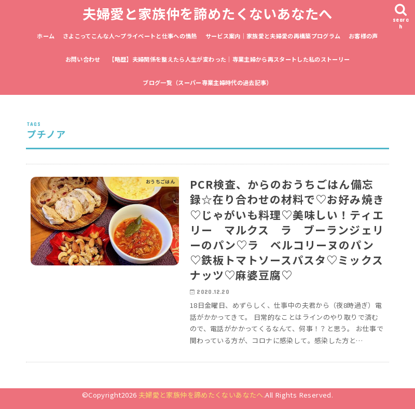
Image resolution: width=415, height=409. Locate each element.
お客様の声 (363, 36)
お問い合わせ (83, 59)
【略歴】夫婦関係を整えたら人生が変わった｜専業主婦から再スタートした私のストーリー (229, 59)
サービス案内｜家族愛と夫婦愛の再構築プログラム (273, 36)
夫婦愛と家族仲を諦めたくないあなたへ (207, 13)
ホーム (45, 36)
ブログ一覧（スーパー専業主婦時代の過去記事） (207, 82)
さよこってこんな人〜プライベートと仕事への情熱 (130, 36)
